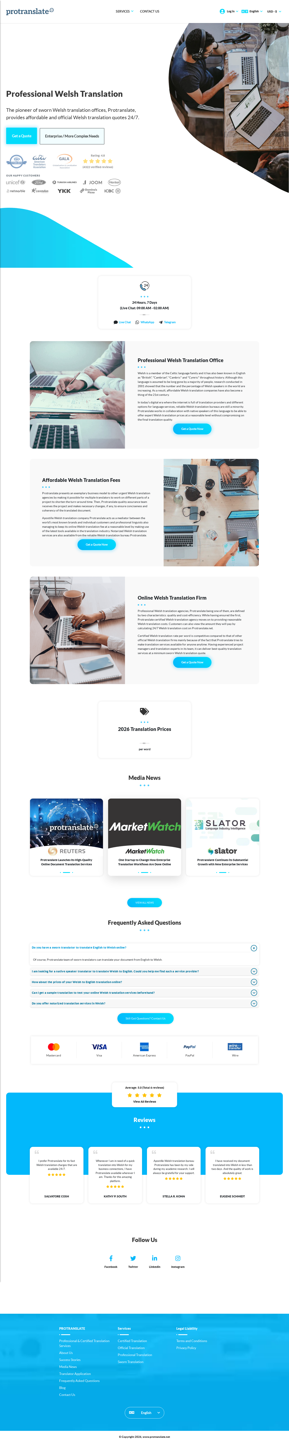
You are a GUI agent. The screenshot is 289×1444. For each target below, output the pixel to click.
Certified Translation (132, 1342)
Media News (68, 1367)
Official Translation (131, 1349)
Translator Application (75, 1374)
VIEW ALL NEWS (144, 903)
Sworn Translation (130, 1362)
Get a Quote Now (192, 428)
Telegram (170, 321)
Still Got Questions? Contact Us (145, 1019)
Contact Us (149, 11)
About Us (66, 1353)
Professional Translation (135, 1355)
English (140, 1413)
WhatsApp (147, 321)
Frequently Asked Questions (79, 1381)
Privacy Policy (186, 1349)
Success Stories (70, 1360)
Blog (62, 1388)
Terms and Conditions (191, 1342)
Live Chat (125, 321)
